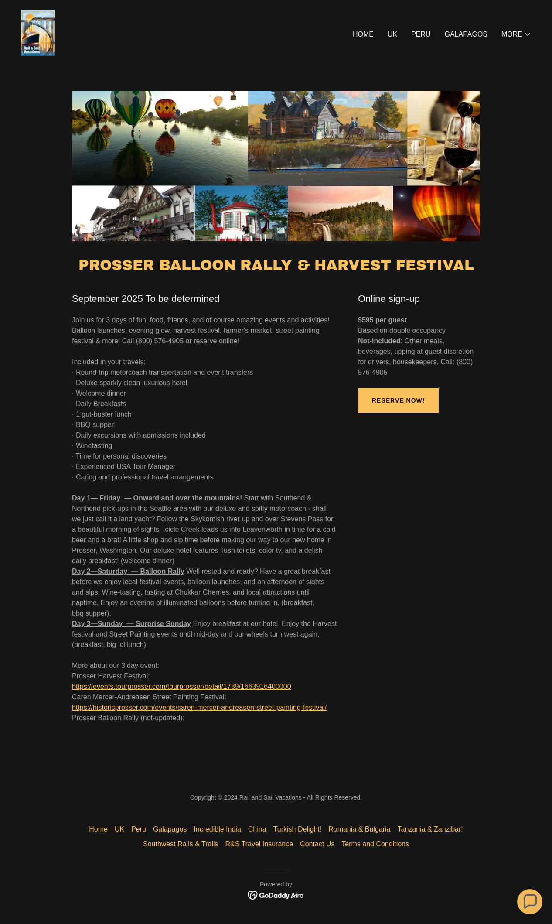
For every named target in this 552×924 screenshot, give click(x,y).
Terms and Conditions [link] (375, 844)
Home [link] (363, 34)
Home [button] (98, 829)
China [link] (257, 829)
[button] (516, 34)
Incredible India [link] (217, 829)
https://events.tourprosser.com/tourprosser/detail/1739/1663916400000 (181, 686)
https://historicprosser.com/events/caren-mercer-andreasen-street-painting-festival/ (199, 707)
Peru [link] (420, 34)
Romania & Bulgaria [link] (359, 829)
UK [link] (392, 34)
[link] (38, 32)
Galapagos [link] (466, 34)
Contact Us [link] (317, 844)
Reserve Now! (398, 400)
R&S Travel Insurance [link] (259, 844)
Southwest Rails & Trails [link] (180, 844)
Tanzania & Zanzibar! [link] (430, 829)
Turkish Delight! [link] (297, 829)
